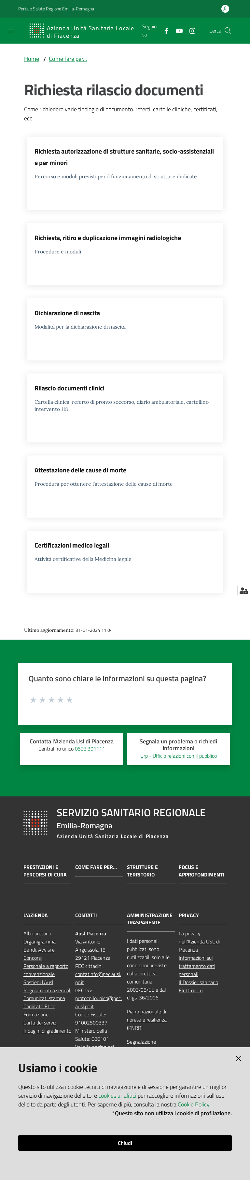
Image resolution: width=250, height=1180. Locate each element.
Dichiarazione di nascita (67, 313)
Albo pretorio (37, 933)
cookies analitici (117, 1095)
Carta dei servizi (40, 1022)
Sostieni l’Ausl (38, 982)
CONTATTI (86, 915)
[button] (228, 30)
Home (31, 58)
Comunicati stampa (44, 998)
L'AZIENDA (35, 915)
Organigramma (39, 941)
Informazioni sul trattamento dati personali (197, 966)
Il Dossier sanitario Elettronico (198, 986)
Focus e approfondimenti (201, 870)
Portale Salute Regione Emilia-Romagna (56, 8)
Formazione (36, 1014)
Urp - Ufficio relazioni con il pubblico (178, 756)
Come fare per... (68, 58)
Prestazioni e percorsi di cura (45, 870)
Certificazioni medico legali (72, 545)
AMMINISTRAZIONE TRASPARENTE (150, 919)
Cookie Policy (193, 1104)
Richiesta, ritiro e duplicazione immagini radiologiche (108, 238)
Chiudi (125, 1143)
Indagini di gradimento (47, 1031)
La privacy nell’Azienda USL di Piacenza (199, 941)
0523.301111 (90, 749)
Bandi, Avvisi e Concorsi (39, 954)
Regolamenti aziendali (47, 990)
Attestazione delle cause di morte (80, 470)
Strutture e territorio (142, 870)
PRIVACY (189, 915)
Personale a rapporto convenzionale (45, 970)
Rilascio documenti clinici (69, 388)
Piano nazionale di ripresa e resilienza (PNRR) (147, 1020)
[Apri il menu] (11, 30)
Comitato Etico (39, 1006)
